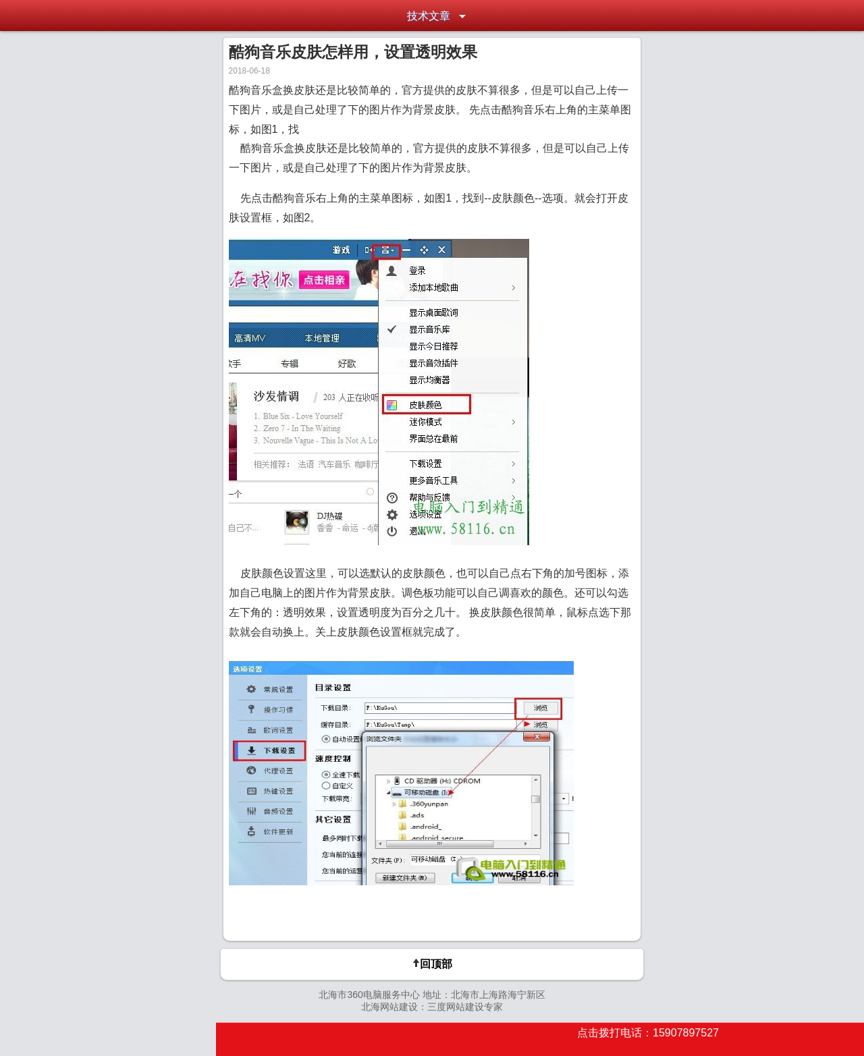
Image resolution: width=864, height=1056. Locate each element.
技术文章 (428, 16)
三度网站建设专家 (465, 1006)
